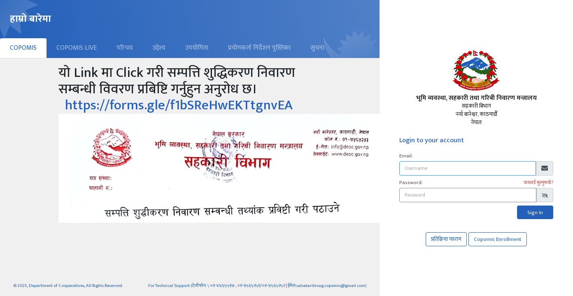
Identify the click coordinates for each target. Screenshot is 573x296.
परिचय (124, 47)
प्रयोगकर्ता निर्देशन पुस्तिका (259, 47)
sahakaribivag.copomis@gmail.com (330, 285)
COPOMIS (23, 47)
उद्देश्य (158, 47)
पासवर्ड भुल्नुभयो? (538, 183)
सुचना (317, 47)
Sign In (535, 212)
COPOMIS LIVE (76, 47)
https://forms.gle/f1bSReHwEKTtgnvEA (179, 105)
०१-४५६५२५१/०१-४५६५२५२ (261, 285)
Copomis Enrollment (498, 239)
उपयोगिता (196, 47)
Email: (406, 156)
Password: (411, 182)
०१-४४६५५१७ (222, 285)
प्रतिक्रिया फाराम (446, 239)
